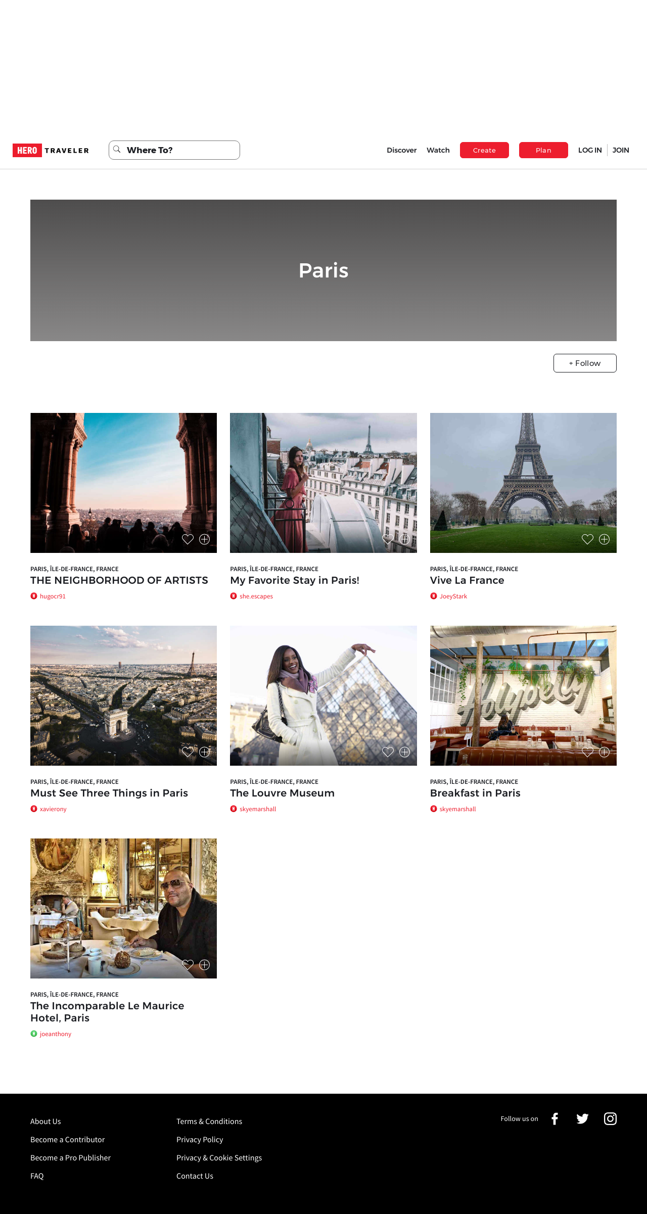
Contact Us (194, 1176)
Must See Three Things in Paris (109, 793)
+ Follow (584, 363)
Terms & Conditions (209, 1121)
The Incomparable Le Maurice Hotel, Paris (107, 1012)
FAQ (36, 1176)
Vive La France (467, 581)
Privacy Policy (199, 1140)
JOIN (621, 150)
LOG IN (590, 150)
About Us (45, 1121)
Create (484, 150)
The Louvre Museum (282, 793)
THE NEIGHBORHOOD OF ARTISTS (119, 581)
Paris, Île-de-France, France (74, 569)
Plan (544, 150)
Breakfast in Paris (475, 793)
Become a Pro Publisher (70, 1158)
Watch (438, 150)
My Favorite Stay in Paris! (294, 581)
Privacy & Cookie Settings (219, 1158)
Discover (402, 150)
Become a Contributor (67, 1140)
